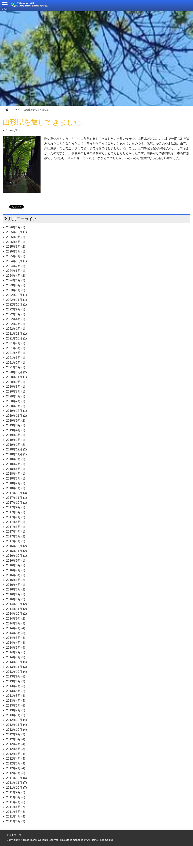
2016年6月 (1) (15, 575)
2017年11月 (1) (16, 497)
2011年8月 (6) (15, 797)
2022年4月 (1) (15, 319)
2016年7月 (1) (15, 570)
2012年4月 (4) (15, 758)
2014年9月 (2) (15, 618)
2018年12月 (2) (16, 449)
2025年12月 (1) (16, 232)
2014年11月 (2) (16, 608)
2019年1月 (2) (15, 444)
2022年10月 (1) (16, 304)
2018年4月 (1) (15, 473)
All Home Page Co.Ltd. (100, 839)
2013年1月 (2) (15, 715)
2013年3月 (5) (15, 705)
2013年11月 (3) (16, 666)
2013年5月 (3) (15, 695)
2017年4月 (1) (15, 531)
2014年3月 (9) (15, 647)
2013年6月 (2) (15, 691)
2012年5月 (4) (15, 753)
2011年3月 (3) (15, 821)
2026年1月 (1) (15, 227)
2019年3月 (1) (15, 434)
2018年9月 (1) (15, 459)
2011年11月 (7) (16, 782)
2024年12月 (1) (16, 261)
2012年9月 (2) (15, 734)
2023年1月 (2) (15, 290)
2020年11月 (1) (16, 377)
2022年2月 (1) (15, 324)
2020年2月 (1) (15, 401)
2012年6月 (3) (15, 749)
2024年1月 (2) (15, 280)
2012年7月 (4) (15, 744)
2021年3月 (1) (15, 357)
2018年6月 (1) (15, 468)
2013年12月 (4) (16, 662)
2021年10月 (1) (16, 338)
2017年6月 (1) (15, 521)
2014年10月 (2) (16, 613)
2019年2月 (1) (15, 439)
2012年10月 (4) (16, 729)
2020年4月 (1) (15, 396)
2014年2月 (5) (15, 652)
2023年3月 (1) (15, 285)
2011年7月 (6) (15, 802)
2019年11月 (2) (16, 415)
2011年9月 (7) (15, 792)
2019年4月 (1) (15, 430)
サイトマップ (14, 835)
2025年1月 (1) (15, 256)
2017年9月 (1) (15, 507)
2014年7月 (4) (15, 628)
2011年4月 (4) (15, 816)
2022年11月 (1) (16, 299)
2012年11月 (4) (16, 724)
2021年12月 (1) (16, 333)
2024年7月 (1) (15, 266)
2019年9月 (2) (15, 420)
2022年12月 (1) (16, 294)
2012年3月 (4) (15, 763)
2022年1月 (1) (15, 328)
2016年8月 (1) (15, 565)
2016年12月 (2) (16, 546)
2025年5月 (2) (15, 246)
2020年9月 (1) (15, 381)
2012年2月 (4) (15, 768)
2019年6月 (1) (15, 425)
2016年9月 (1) (15, 560)
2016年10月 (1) (16, 555)
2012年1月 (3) (15, 773)
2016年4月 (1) (15, 584)
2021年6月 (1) (15, 348)
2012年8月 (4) (15, 739)
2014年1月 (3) (15, 657)
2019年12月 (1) (16, 410)
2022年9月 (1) (15, 309)
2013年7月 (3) (15, 686)
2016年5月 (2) (15, 579)
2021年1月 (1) (15, 367)
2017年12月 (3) (16, 493)
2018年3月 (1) (15, 478)
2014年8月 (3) (15, 623)
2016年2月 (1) (15, 594)
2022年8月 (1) (15, 314)
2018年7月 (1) (15, 464)
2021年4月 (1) (15, 352)
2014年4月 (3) (15, 642)
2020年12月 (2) (16, 372)
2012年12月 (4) (16, 719)
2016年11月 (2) (16, 551)
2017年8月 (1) (15, 512)
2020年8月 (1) (15, 386)
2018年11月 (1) (16, 454)
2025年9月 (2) (15, 237)
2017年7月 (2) (15, 517)
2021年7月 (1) (15, 343)
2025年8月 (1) (15, 241)
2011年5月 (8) (15, 811)
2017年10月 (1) (16, 502)
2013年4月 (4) (15, 700)
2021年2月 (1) (15, 362)
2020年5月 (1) (15, 391)
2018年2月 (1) (15, 483)
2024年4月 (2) (15, 275)
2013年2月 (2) (15, 710)
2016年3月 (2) (15, 589)
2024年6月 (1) (15, 270)
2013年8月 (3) (15, 681)
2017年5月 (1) (15, 526)
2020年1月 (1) (15, 406)
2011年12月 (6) (16, 778)
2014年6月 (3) (15, 633)
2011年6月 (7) (15, 806)
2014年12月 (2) (16, 604)
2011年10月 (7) (16, 787)
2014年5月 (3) (15, 637)
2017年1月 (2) (15, 541)
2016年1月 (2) (15, 599)
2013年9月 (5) (15, 676)
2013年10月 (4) (16, 671)
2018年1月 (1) (15, 488)
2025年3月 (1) (15, 251)
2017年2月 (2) (15, 536)
